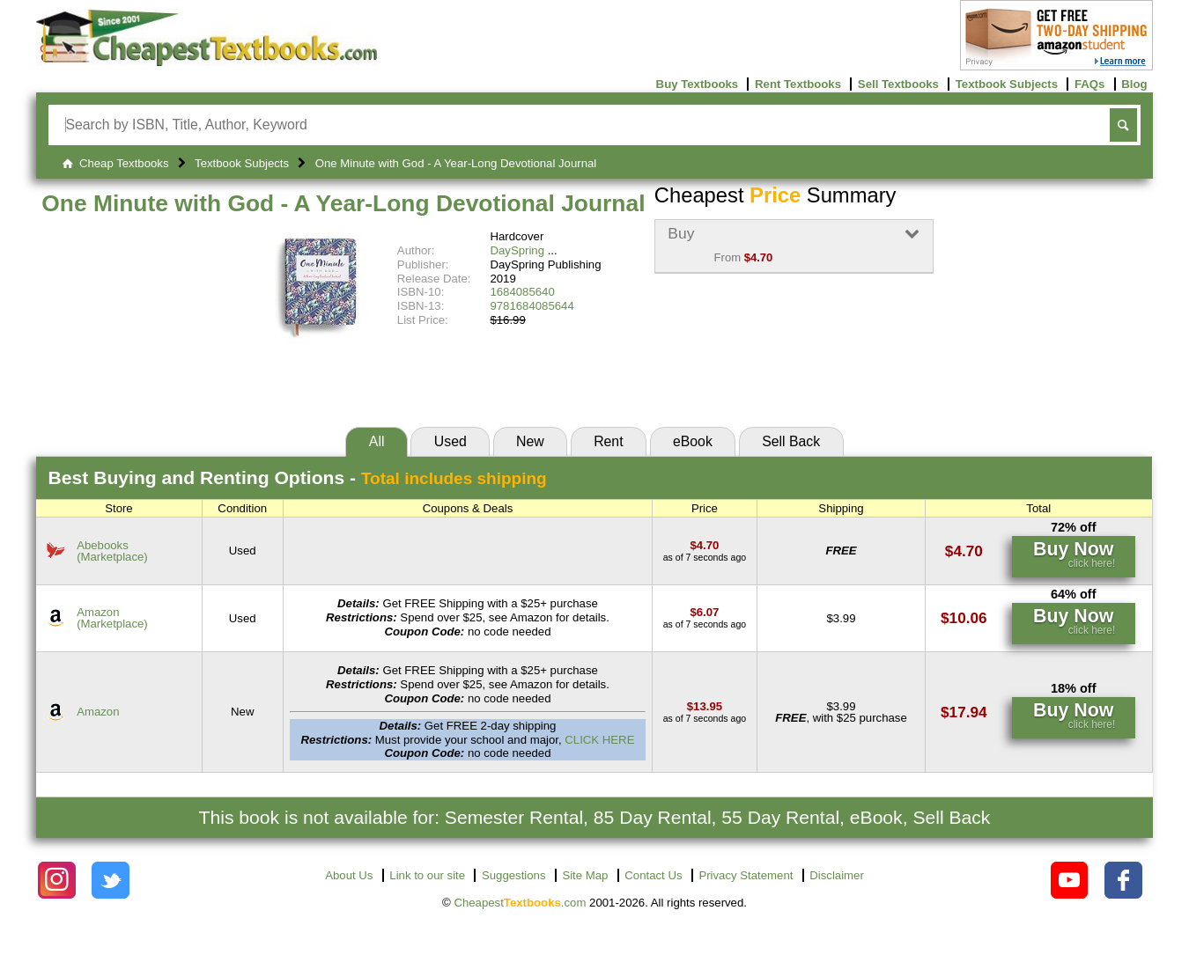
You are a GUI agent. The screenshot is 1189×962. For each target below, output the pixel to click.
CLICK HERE (599, 739)
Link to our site (427, 875)
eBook (693, 441)
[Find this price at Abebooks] (704, 545)
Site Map (585, 875)
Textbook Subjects (1007, 84)
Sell (791, 441)
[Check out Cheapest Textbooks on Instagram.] (57, 881)
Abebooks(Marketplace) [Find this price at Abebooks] (112, 551)
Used (450, 441)
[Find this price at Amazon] (704, 612)
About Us (349, 875)
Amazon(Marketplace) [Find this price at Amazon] (112, 618)
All (377, 441)
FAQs (1089, 84)
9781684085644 (531, 305)
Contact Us (653, 875)
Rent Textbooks (798, 84)
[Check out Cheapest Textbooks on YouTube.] (1070, 881)
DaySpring (517, 250)
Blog (1134, 84)
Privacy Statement (745, 875)
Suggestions (514, 875)
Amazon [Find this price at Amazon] (98, 711)
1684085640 (522, 291)
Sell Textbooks (898, 84)
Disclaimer (836, 875)
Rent (608, 441)
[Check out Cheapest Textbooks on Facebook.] (1123, 881)
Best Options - (297, 477)
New (530, 441)
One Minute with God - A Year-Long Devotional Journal (343, 203)
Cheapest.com (520, 902)
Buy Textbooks (697, 84)
